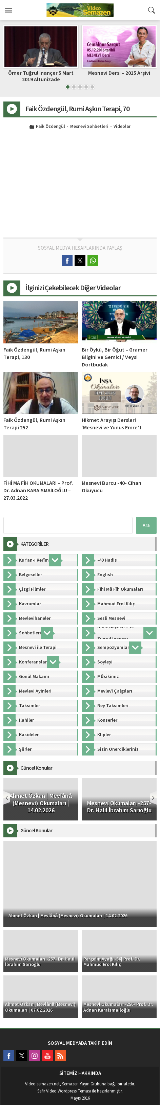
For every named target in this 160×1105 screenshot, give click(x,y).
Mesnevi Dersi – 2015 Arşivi (119, 73)
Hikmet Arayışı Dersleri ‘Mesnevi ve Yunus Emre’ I (111, 423)
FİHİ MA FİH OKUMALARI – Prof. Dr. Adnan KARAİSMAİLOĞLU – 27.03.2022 (38, 490)
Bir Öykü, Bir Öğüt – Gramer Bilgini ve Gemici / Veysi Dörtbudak (114, 357)
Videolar (122, 127)
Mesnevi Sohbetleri (89, 127)
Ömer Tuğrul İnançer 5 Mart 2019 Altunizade (41, 76)
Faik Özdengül (50, 127)
